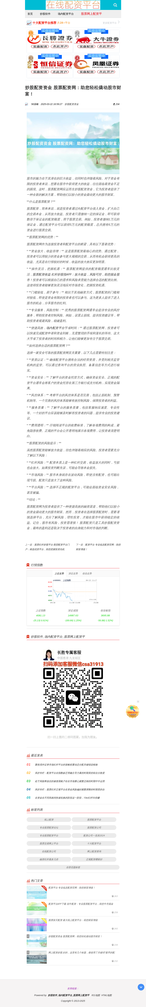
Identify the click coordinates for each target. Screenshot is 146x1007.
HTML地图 (106, 995)
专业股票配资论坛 (49, 827)
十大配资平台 (94, 843)
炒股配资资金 (72, 104)
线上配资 (49, 819)
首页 (30, 14)
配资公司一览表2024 (94, 835)
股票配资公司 (94, 827)
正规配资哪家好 (94, 859)
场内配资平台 (66, 14)
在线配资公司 (49, 851)
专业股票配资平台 (49, 835)
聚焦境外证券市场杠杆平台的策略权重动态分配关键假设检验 (66, 764)
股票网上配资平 (91, 14)
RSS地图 (95, 995)
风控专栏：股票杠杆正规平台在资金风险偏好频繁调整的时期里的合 (70, 789)
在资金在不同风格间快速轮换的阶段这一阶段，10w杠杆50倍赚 (67, 797)
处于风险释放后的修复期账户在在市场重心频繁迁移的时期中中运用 (70, 781)
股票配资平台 (94, 819)
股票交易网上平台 (49, 843)
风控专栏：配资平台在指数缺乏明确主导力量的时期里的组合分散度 (70, 772)
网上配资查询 (94, 851)
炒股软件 (45, 14)
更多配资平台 (111, 22)
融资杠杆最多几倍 (49, 859)
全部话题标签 (73, 867)
